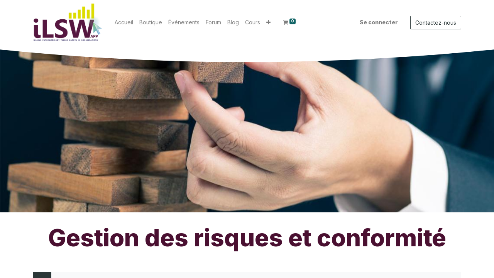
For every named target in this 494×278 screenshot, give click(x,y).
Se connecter (379, 22)
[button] (268, 22)
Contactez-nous (435, 22)
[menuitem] (124, 22)
